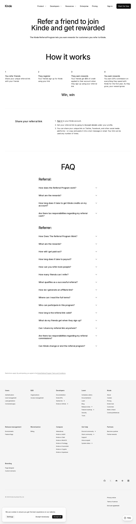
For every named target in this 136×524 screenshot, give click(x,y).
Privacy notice (111, 497)
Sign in (60, 121)
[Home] (8, 6)
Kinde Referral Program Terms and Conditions (51, 373)
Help (127, 518)
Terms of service (112, 501)
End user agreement (113, 505)
